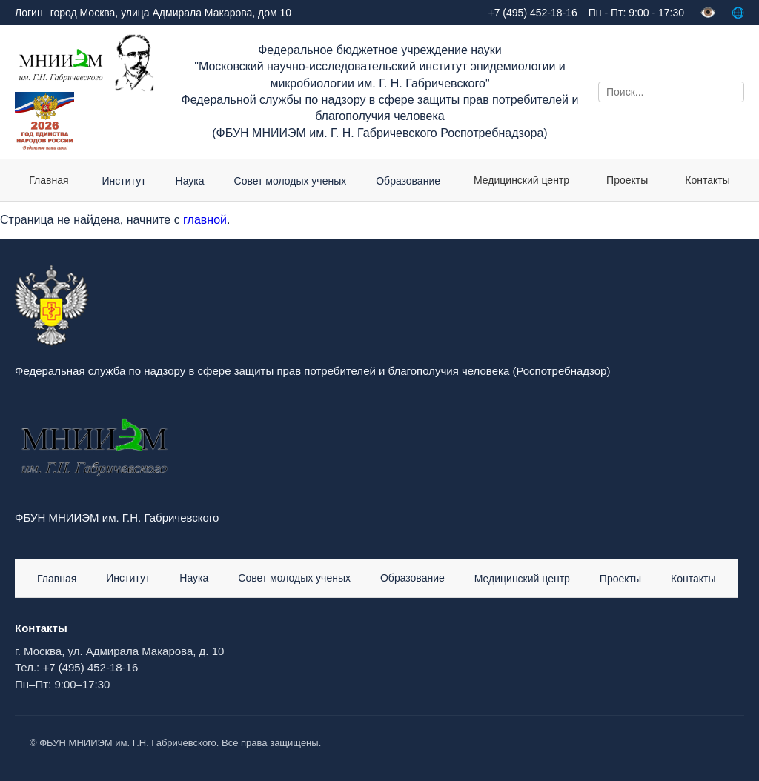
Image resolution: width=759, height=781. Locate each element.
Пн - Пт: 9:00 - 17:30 (636, 13)
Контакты (707, 180)
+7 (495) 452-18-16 (90, 667)
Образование (412, 578)
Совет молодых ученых (294, 578)
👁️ (708, 12)
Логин (29, 13)
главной (205, 219)
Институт (128, 578)
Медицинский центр (521, 180)
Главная (48, 180)
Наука (193, 578)
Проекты (627, 180)
